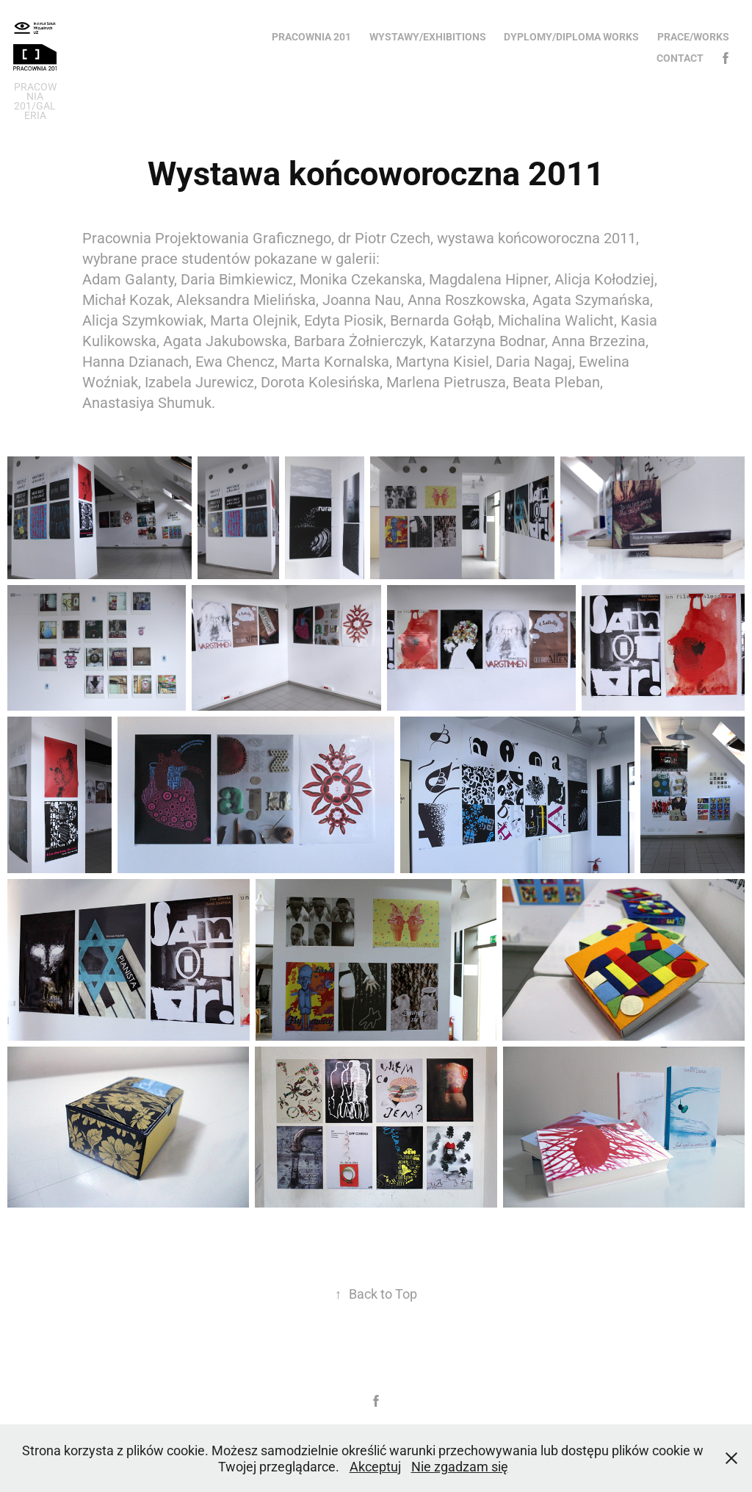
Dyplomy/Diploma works (571, 36)
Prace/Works (693, 36)
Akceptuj (375, 1466)
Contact (680, 58)
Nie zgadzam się (459, 1466)
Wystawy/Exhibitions (427, 36)
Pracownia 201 (311, 36)
